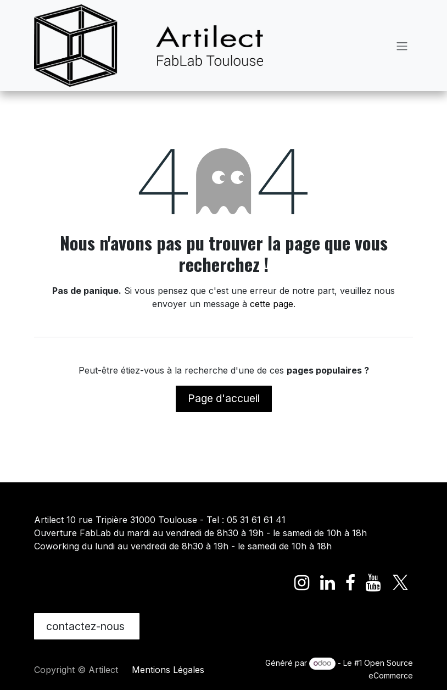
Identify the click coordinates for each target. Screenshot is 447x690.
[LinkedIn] (327, 583)
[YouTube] (373, 583)
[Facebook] (350, 583)
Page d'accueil (224, 398)
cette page (271, 303)
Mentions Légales (168, 669)
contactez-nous (86, 626)
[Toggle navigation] (402, 45)
